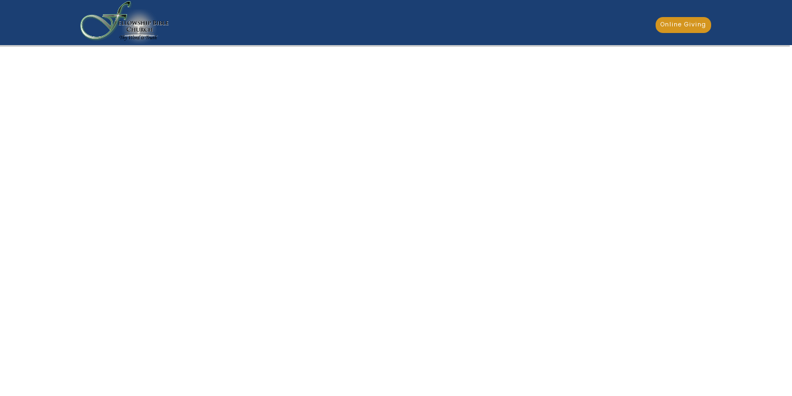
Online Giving (683, 24)
